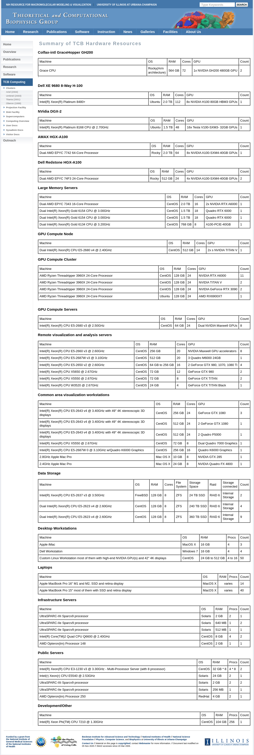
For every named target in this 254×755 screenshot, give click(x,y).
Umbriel (10, 95)
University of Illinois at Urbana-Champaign (127, 4)
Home (10, 32)
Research (30, 32)
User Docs (11, 125)
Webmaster (144, 743)
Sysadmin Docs (14, 130)
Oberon (10, 103)
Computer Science (114, 739)
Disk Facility (13, 112)
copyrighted (124, 743)
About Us (193, 32)
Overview (9, 52)
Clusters (10, 88)
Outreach (9, 140)
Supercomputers (15, 116)
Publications (57, 32)
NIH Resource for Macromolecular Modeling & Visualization (48, 4)
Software (82, 32)
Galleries (147, 32)
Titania (9, 99)
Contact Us (87, 743)
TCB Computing (14, 82)
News (127, 32)
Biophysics (135, 739)
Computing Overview (17, 121)
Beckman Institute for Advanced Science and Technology (111, 737)
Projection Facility (16, 107)
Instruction (106, 32)
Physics (100, 739)
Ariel (8, 92)
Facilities (170, 32)
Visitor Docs (12, 134)
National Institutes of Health (156, 737)
